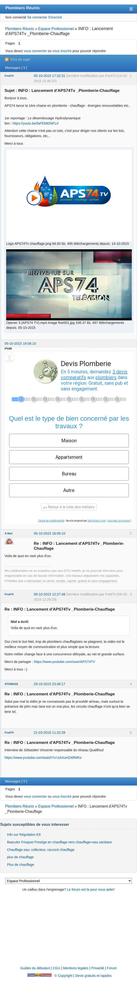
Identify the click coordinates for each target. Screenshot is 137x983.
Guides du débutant (35, 968)
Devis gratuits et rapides (93, 976)
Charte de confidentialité (51, 520)
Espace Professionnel (56, 29)
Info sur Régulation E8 (24, 834)
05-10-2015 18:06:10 (20, 343)
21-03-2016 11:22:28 (49, 732)
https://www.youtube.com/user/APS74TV (64, 662)
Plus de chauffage (20, 865)
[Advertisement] (69, 929)
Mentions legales (75, 968)
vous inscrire (62, 51)
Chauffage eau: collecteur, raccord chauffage (41, 850)
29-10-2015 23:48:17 (49, 684)
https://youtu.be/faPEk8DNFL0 (35, 123)
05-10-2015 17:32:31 (49, 76)
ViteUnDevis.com (96, 520)
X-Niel (8, 533)
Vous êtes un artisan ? (119, 520)
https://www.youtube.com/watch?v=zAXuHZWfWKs (43, 758)
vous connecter (35, 51)
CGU (56, 968)
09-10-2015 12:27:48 (49, 594)
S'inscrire (55, 17)
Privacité (97, 968)
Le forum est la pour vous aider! (91, 889)
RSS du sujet (20, 59)
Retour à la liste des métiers (69, 507)
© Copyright (63, 976)
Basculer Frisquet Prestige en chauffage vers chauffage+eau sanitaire (59, 842)
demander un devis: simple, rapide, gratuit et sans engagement (72, 581)
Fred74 (9, 75)
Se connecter (37, 17)
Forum (112, 968)
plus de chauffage (20, 857)
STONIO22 (11, 684)
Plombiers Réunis (22, 7)
